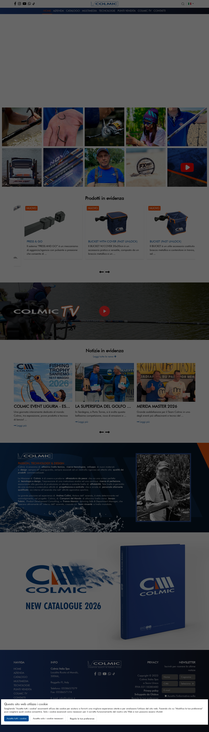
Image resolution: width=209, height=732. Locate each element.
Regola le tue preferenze (82, 718)
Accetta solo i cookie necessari (48, 718)
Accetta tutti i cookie (16, 718)
